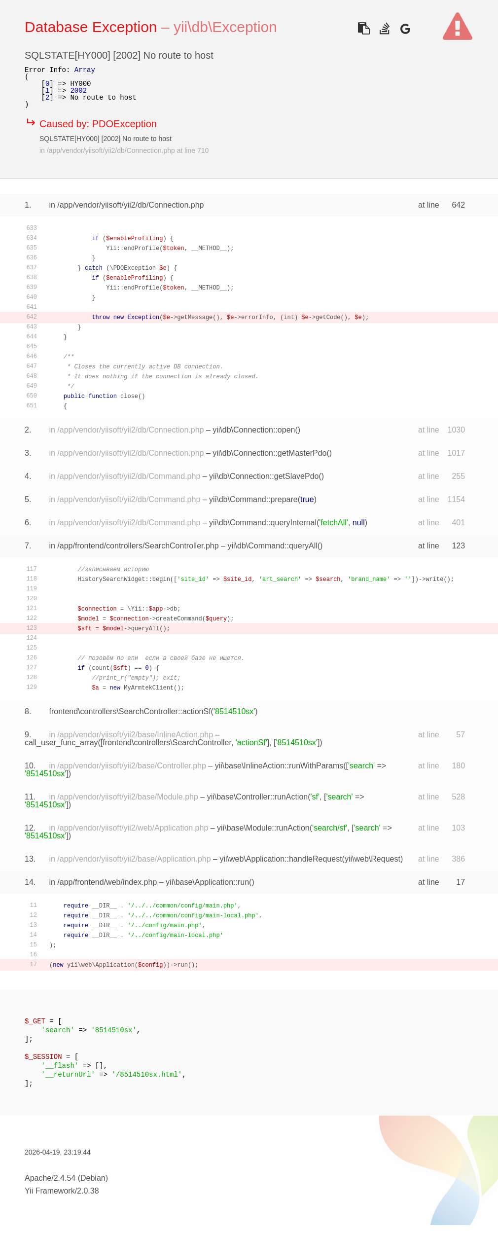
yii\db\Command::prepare (253, 499)
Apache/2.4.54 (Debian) (66, 1178)
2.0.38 (88, 1191)
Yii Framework (50, 1191)
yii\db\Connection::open (254, 430)
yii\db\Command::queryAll (272, 546)
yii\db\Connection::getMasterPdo (269, 453)
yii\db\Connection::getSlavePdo (264, 476)
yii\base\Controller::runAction (257, 797)
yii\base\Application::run (207, 882)
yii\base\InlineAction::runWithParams (279, 766)
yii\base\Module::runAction (263, 828)
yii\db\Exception (225, 27)
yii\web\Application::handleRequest (280, 859)
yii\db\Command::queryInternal (263, 522)
